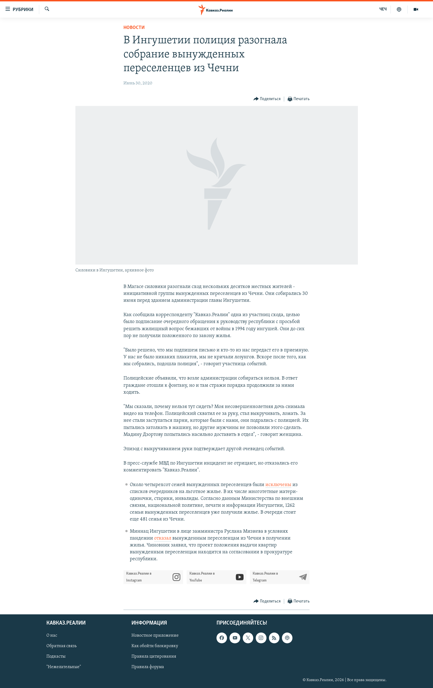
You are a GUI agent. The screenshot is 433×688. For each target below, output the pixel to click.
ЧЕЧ (383, 9)
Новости (134, 27)
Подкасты (55, 656)
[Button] (267, 99)
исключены (278, 484)
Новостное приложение (155, 635)
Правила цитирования (153, 656)
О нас (51, 635)
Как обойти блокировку (154, 646)
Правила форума (147, 667)
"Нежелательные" (63, 667)
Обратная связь (61, 646)
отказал (162, 538)
